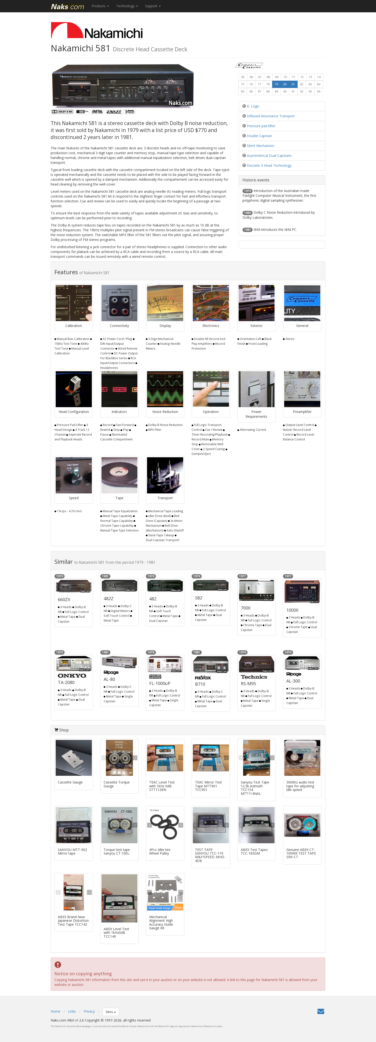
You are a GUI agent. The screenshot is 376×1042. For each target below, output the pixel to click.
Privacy (89, 1011)
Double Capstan (259, 135)
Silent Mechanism (260, 145)
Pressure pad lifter (261, 126)
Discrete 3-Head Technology (269, 165)
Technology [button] (127, 6)
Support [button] (153, 6)
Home (55, 1011)
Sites (111, 1011)
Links (72, 1011)
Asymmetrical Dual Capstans (269, 155)
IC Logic (253, 106)
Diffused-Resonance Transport (271, 116)
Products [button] (100, 6)
